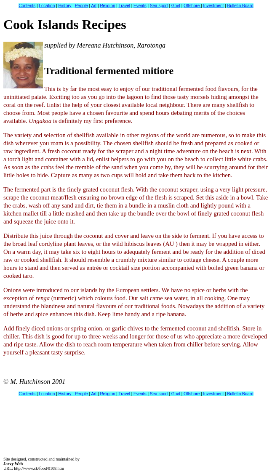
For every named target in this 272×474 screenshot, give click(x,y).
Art (93, 5)
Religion (107, 5)
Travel (124, 5)
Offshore (192, 5)
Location (47, 5)
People (81, 5)
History (64, 5)
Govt (175, 5)
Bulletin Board (240, 5)
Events (140, 5)
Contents (27, 5)
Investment (213, 5)
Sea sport (159, 5)
